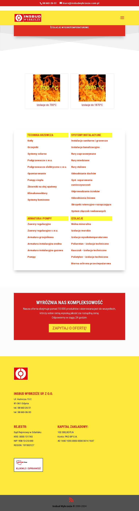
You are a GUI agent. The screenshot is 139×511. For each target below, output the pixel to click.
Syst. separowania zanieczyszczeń (81, 182)
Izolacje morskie (81, 230)
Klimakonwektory (37, 193)
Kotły (30, 140)
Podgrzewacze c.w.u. (40, 160)
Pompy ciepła (35, 180)
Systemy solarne (37, 153)
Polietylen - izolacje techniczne (89, 257)
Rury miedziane (80, 160)
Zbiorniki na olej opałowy (42, 186)
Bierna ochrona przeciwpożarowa (91, 263)
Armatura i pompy (40, 218)
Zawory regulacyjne (39, 224)
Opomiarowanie (37, 173)
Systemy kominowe (39, 199)
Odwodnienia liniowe (83, 198)
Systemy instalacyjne (86, 135)
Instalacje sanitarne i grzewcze (89, 140)
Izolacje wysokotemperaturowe (89, 237)
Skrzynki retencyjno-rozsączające (91, 204)
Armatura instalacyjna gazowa (45, 250)
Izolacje (77, 218)
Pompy (32, 257)
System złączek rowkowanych (88, 211)
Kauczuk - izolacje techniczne (89, 250)
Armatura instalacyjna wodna (45, 243)
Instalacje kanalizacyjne (85, 147)
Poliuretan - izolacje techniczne (90, 243)
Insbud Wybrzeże (62, 506)
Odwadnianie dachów (83, 173)
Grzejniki (33, 147)
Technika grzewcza (40, 135)
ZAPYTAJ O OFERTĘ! (69, 328)
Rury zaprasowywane (83, 153)
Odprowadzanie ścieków (85, 191)
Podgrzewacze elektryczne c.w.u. (47, 167)
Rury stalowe (78, 167)
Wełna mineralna (81, 224)
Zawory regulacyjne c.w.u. (43, 230)
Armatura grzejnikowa (41, 237)
